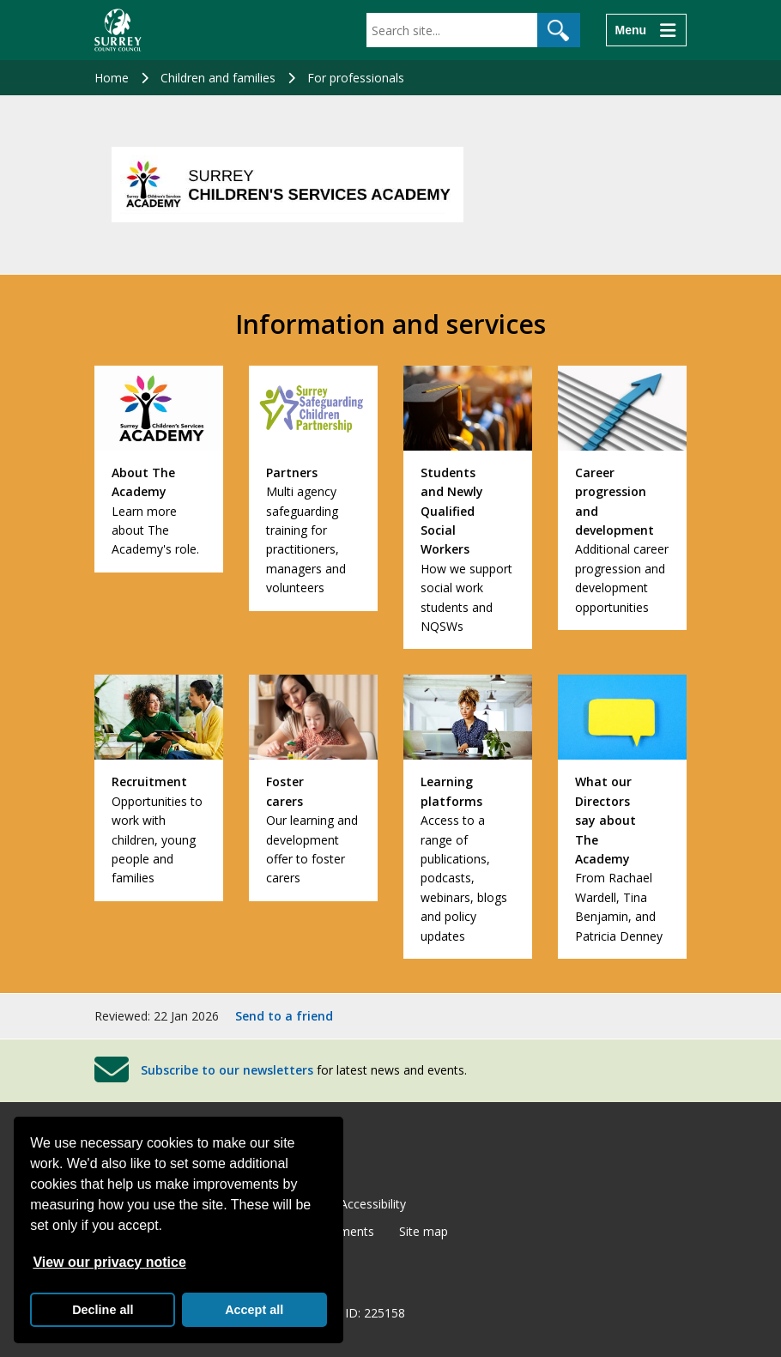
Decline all (102, 1310)
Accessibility (373, 1204)
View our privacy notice (109, 1262)
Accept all (254, 1310)
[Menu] (646, 30)
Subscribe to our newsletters (227, 1070)
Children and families (217, 78)
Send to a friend (284, 1016)
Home (111, 78)
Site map (423, 1231)
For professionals (355, 78)
